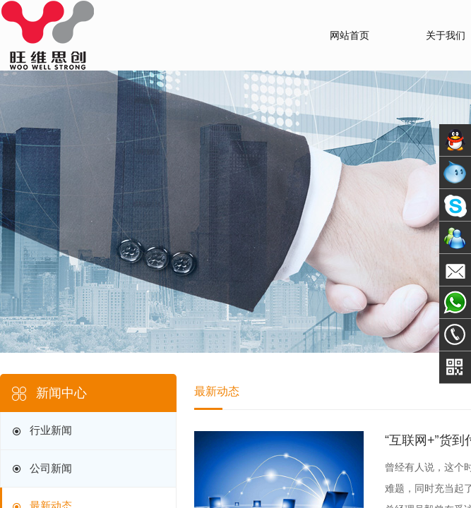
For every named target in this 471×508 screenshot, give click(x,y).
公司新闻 (41, 468)
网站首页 (349, 35)
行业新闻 (41, 431)
